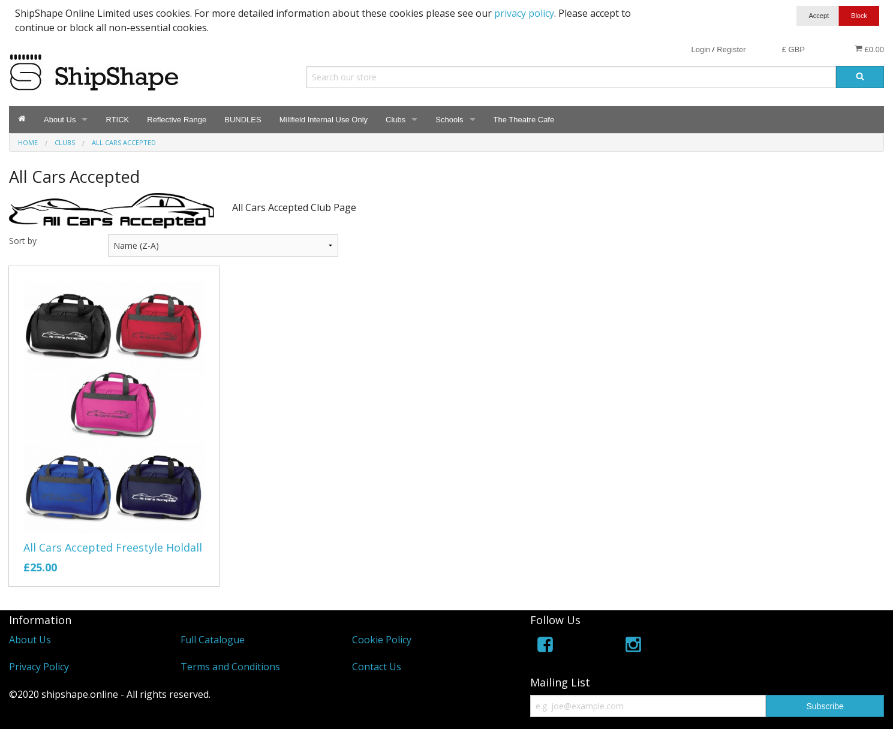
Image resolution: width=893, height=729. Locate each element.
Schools (449, 119)
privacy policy (524, 13)
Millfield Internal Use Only (323, 119)
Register (731, 49)
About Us (60, 119)
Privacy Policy (39, 666)
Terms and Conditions (230, 666)
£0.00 (869, 49)
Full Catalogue (213, 639)
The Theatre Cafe (524, 119)
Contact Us (376, 666)
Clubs (395, 119)
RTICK (117, 119)
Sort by (23, 240)
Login (700, 49)
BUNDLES (242, 119)
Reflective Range (176, 119)
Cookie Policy (381, 639)
